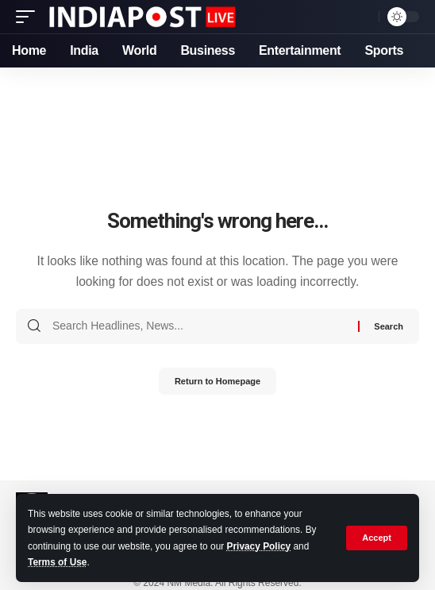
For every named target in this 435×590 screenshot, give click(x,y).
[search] (363, 17)
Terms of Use (57, 562)
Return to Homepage (217, 381)
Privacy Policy (259, 546)
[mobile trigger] (29, 16)
